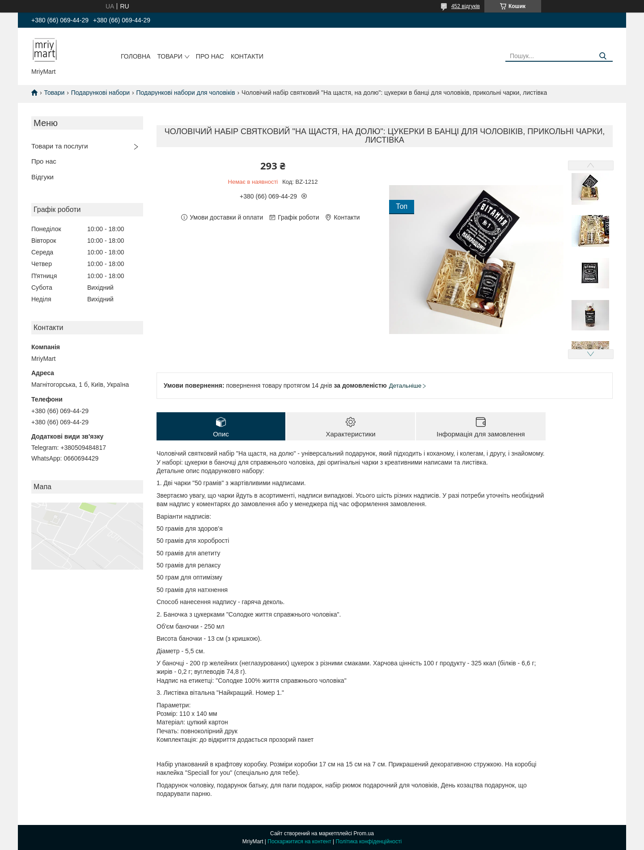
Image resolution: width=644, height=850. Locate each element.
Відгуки (42, 177)
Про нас (210, 56)
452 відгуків (465, 6)
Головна (135, 56)
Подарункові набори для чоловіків (185, 92)
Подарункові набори (100, 92)
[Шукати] (603, 56)
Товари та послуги (59, 146)
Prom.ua (364, 833)
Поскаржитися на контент (299, 841)
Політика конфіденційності (369, 841)
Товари (169, 56)
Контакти (247, 56)
